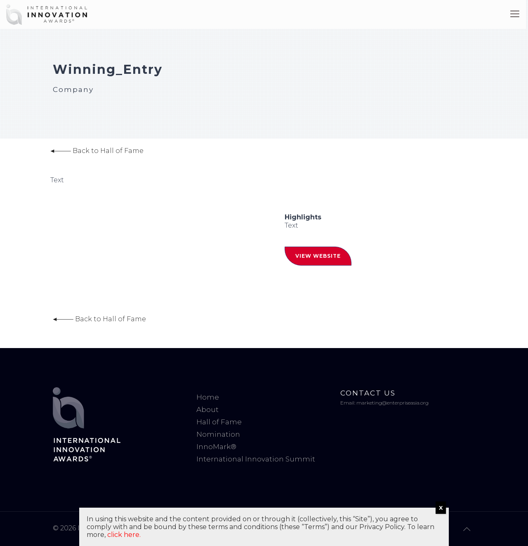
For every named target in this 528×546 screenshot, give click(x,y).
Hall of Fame (219, 422)
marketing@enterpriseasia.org (392, 403)
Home (207, 397)
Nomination (218, 434)
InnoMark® (216, 446)
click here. (124, 535)
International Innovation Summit (255, 459)
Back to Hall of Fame (97, 151)
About (207, 409)
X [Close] (441, 507)
